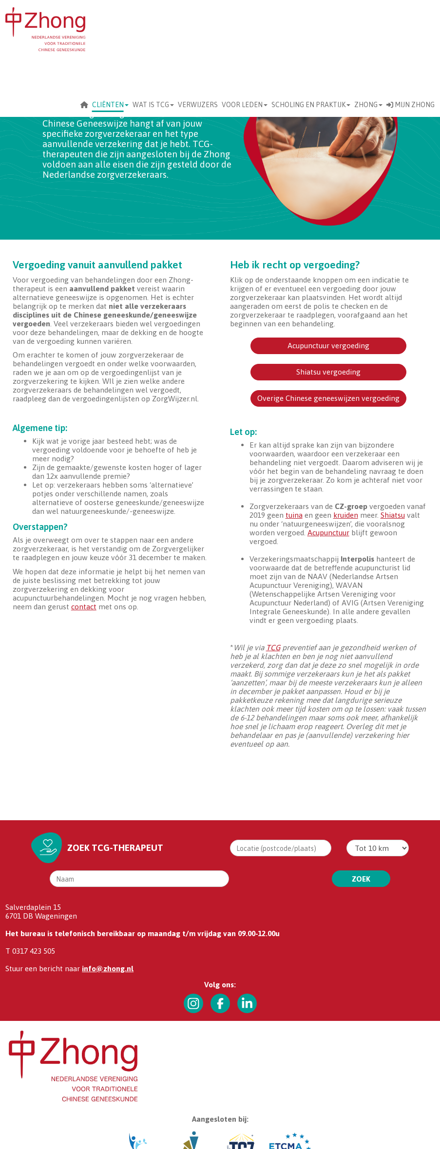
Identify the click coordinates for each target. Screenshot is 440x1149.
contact (83, 606)
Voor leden (245, 105)
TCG (273, 647)
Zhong (368, 105)
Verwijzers (198, 105)
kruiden (345, 514)
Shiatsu (393, 514)
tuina (294, 514)
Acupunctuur (328, 532)
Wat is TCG (153, 105)
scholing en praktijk (310, 105)
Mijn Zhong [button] (410, 105)
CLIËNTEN (110, 105)
